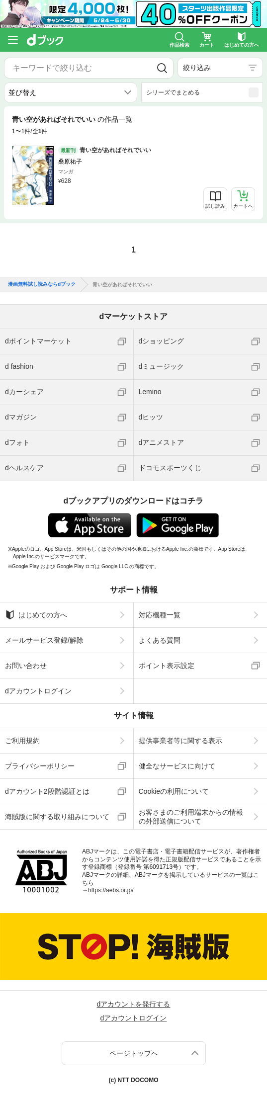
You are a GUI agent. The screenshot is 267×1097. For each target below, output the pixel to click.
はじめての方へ (36, 615)
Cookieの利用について (174, 791)
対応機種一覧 (159, 615)
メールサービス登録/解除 (44, 640)
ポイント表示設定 (166, 666)
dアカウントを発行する (134, 1004)
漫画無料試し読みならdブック (42, 284)
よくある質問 (159, 640)
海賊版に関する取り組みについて (57, 817)
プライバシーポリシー (40, 766)
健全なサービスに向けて (177, 766)
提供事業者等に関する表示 (180, 741)
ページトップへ (133, 1053)
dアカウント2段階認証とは (47, 791)
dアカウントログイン (38, 691)
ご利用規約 (22, 741)
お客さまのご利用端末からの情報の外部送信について (191, 816)
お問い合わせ (26, 666)
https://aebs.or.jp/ (110, 890)
